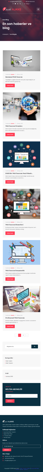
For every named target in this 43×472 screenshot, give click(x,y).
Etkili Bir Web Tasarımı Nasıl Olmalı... (19, 173)
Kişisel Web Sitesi (8, 433)
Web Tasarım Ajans (25, 468)
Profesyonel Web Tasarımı (15, 318)
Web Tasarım (9, 363)
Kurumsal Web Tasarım (13, 77)
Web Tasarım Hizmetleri (14, 225)
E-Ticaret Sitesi (7, 435)
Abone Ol (6, 450)
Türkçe (26, 3)
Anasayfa (5, 34)
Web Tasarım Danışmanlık (15, 271)
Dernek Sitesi (7, 437)
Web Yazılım (9, 361)
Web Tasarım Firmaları (13, 126)
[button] (38, 9)
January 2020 (9, 376)
